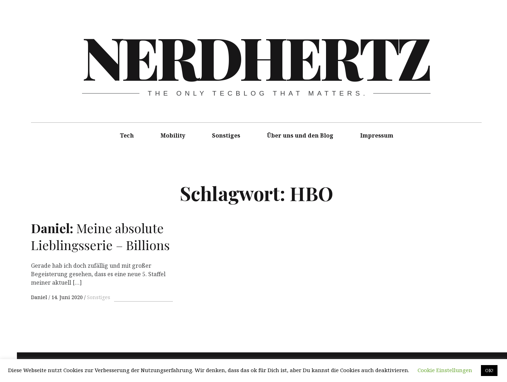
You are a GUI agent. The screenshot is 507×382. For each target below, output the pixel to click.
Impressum (376, 135)
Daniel (40, 297)
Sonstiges (226, 135)
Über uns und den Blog (300, 135)
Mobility (173, 135)
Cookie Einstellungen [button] (445, 370)
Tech (127, 135)
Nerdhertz (255, 56)
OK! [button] (489, 370)
